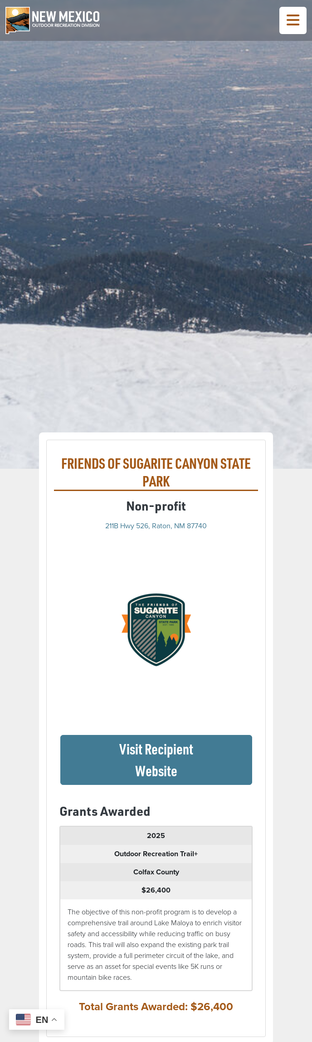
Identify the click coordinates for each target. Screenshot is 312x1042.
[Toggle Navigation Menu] (293, 20)
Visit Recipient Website (185, 759)
